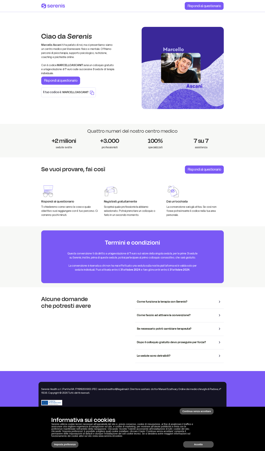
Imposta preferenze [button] (65, 444)
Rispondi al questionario (204, 5)
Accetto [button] (198, 444)
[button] (179, 301)
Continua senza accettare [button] (196, 411)
